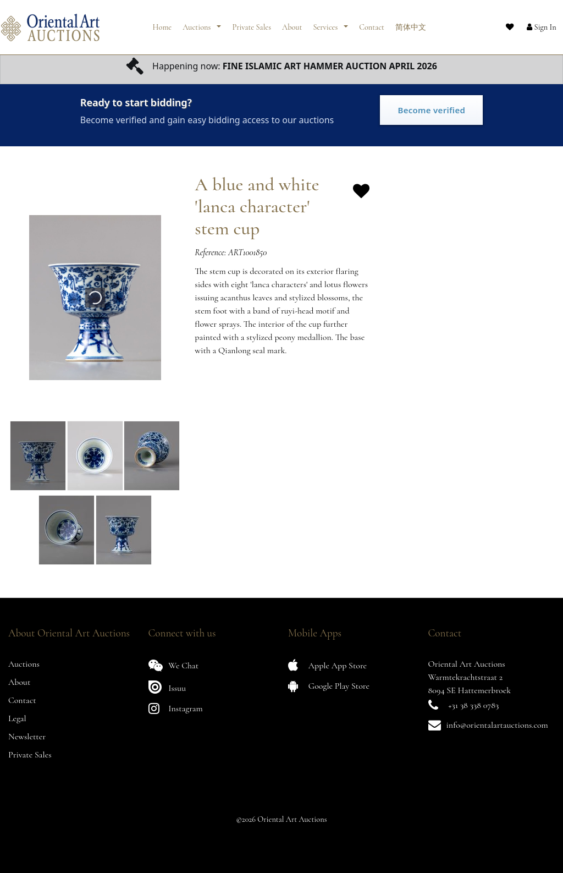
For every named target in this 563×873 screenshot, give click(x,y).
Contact (371, 23)
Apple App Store (327, 665)
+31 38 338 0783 (473, 705)
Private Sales (251, 23)
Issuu (167, 686)
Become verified (431, 110)
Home (162, 23)
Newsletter (27, 736)
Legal (17, 718)
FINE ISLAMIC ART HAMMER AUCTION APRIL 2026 (330, 66)
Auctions (197, 23)
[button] (532, 23)
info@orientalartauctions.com (497, 725)
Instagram (175, 708)
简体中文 (410, 23)
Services (326, 23)
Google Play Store (328, 685)
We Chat (173, 665)
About (292, 23)
